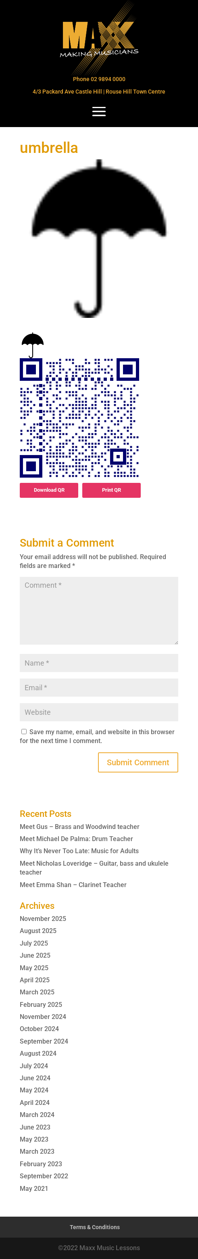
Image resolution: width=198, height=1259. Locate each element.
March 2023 (37, 1151)
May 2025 (34, 968)
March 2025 (37, 992)
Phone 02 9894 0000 (99, 79)
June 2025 (35, 955)
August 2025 (38, 931)
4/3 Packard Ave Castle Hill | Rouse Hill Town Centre (99, 91)
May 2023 (34, 1139)
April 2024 (35, 1103)
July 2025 (34, 943)
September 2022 (44, 1176)
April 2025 (35, 980)
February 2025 (41, 1004)
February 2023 (41, 1164)
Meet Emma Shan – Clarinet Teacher (73, 885)
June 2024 (35, 1078)
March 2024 (37, 1115)
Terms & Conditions (95, 1227)
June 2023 (35, 1127)
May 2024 (34, 1090)
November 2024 (43, 1017)
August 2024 (38, 1053)
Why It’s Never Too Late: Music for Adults (79, 851)
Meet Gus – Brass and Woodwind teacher (80, 827)
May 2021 (34, 1188)
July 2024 (34, 1066)
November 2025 (43, 919)
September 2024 (44, 1041)
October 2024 (39, 1029)
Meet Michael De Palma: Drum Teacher (76, 839)
